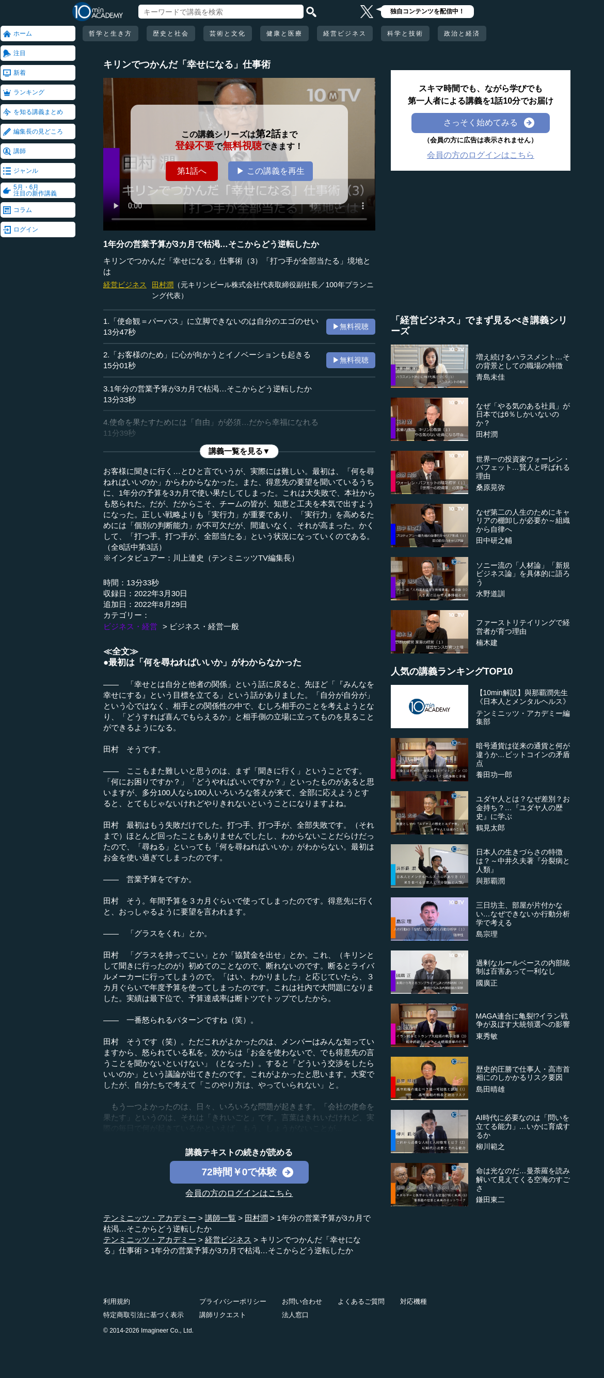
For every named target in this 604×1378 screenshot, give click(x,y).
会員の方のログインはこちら (239, 1193)
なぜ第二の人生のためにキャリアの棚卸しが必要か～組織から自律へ (523, 521)
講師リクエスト (222, 1315)
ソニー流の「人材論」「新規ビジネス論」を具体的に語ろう (523, 574)
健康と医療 (284, 33)
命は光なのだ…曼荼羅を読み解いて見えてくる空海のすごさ (523, 1179)
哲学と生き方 (110, 33)
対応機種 (413, 1301)
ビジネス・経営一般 (204, 626)
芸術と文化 (228, 33)
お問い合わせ (302, 1301)
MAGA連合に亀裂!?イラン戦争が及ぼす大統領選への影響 (523, 1020)
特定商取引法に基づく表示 (143, 1315)
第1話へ (191, 171)
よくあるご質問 (361, 1301)
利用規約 (116, 1301)
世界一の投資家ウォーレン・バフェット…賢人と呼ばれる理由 (523, 468)
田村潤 (162, 285)
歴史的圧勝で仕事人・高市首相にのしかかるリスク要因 (523, 1073)
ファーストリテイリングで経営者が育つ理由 (523, 626)
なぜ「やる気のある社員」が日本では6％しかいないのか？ (523, 415)
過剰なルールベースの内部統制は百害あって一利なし (523, 967)
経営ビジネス (345, 33)
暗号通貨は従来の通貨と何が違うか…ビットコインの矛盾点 (523, 754)
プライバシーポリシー (232, 1301)
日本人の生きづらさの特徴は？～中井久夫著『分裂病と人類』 (523, 861)
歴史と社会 (171, 33)
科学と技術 (405, 33)
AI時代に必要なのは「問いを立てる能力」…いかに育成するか (523, 1126)
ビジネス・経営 (130, 626)
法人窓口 (295, 1315)
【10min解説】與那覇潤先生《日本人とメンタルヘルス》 (523, 697)
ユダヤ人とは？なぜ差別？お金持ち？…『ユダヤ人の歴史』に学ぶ (523, 808)
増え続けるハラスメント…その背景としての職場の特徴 (523, 361)
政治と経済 (462, 33)
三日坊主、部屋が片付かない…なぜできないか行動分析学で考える (523, 914)
